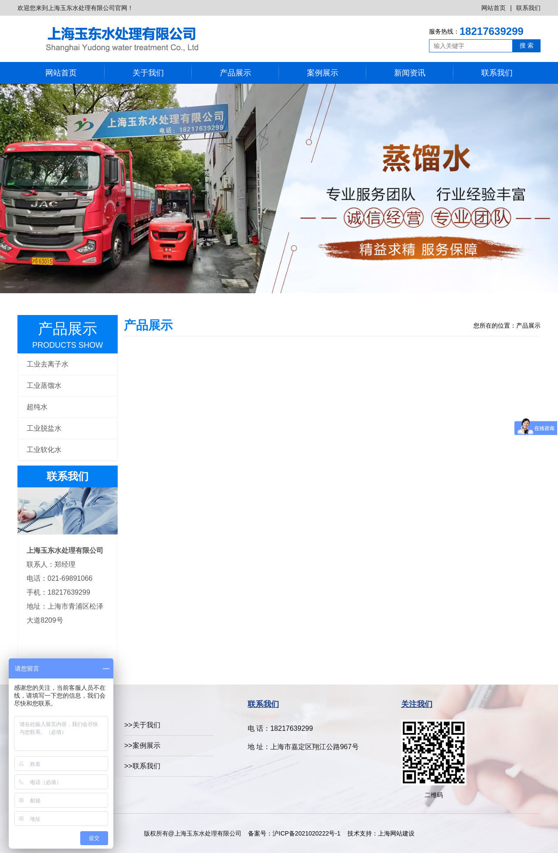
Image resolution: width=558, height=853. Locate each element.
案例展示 (322, 73)
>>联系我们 (142, 766)
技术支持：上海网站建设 (381, 833)
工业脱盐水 (44, 428)
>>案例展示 (142, 745)
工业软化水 (44, 449)
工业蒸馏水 (44, 385)
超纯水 (37, 407)
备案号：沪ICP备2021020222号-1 (294, 833)
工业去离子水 (47, 364)
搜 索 (527, 45)
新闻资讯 (409, 73)
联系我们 (528, 7)
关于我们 (148, 73)
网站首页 (493, 7)
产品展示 (235, 73)
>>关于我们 (142, 725)
